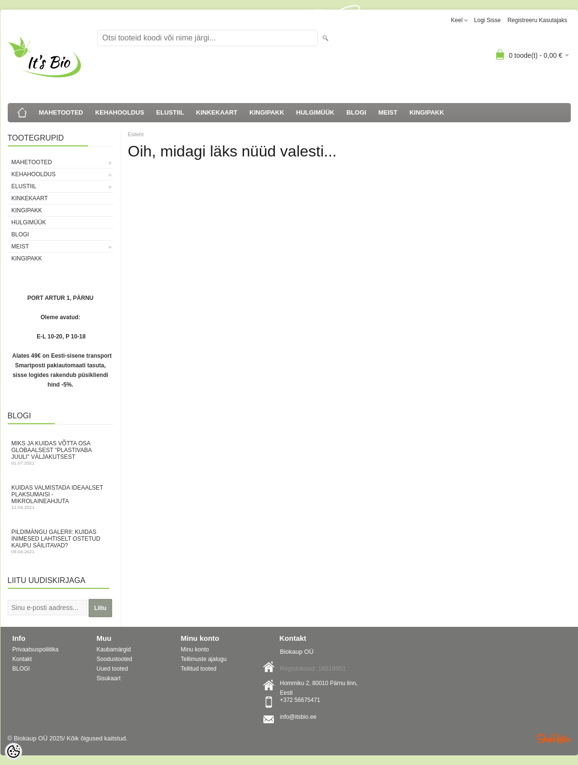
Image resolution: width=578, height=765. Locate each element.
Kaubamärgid (114, 649)
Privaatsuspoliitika (36, 649)
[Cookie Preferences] (13, 751)
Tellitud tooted (199, 668)
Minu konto (195, 649)
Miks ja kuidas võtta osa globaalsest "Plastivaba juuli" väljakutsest (61, 453)
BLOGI (356, 112)
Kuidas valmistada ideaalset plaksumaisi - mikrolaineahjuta (61, 497)
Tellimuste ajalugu (204, 659)
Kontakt (22, 659)
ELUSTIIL (170, 112)
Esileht (136, 134)
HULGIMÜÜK (315, 112)
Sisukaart (109, 678)
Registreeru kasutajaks (537, 20)
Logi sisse (487, 20)
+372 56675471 (300, 700)
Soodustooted (114, 659)
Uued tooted (112, 668)
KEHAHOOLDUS (119, 112)
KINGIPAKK (266, 112)
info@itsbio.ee (298, 716)
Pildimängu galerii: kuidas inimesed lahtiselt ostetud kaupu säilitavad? (61, 541)
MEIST (388, 112)
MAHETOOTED (61, 112)
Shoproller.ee (554, 738)
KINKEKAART (216, 112)
